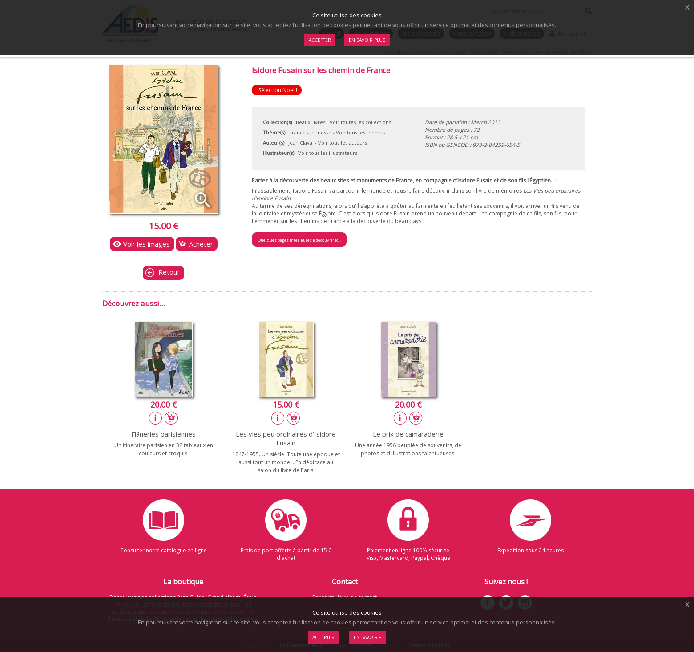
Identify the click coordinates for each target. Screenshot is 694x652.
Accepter (323, 637)
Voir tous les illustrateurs (327, 153)
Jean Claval (301, 142)
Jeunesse (320, 132)
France (297, 132)
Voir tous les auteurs (342, 142)
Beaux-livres (310, 122)
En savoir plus (367, 40)
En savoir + (368, 637)
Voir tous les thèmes (360, 132)
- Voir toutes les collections (359, 122)
